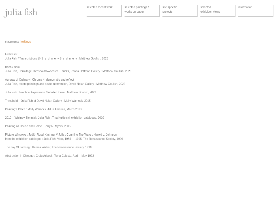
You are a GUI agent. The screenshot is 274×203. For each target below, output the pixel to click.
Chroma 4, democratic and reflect (53, 79)
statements (12, 41)
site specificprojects (169, 9)
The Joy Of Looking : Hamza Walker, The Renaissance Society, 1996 (48, 147)
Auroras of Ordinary (17, 79)
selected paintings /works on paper (137, 9)
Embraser (11, 54)
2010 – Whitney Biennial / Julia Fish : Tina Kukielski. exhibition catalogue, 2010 (54, 117)
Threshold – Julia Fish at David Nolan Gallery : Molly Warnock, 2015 (48, 100)
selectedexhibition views (210, 9)
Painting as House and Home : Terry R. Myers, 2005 (37, 126)
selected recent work (100, 7)
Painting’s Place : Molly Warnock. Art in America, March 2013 (43, 109)
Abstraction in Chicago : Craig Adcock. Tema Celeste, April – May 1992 (49, 155)
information (245, 7)
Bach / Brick (12, 67)
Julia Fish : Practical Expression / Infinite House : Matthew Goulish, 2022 (50, 92)
